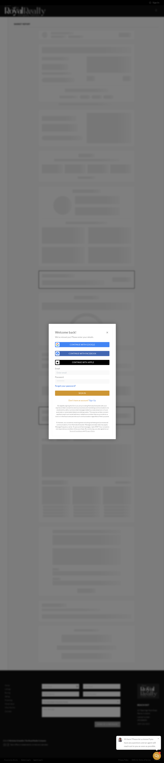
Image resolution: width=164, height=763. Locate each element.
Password (59, 377)
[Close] (158, 739)
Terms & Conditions (76, 431)
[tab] (82, 400)
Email (57, 368)
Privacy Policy (90, 431)
